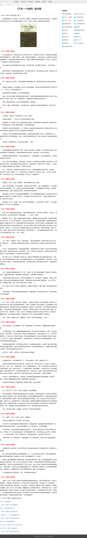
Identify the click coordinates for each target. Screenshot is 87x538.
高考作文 (66, 43)
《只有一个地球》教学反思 (7, 505)
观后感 (78, 33)
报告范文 (13, 5)
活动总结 (37, 1)
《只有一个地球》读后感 (7, 511)
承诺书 (65, 33)
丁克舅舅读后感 (80, 23)
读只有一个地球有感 (5, 521)
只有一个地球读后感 (5, 508)
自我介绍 (66, 36)
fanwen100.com (46, 536)
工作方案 (30, 1)
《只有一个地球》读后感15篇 (8, 531)
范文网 (7, 5)
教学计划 (78, 36)
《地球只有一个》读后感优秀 (8, 515)
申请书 (44, 1)
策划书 (50, 1)
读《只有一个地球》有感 (7, 528)
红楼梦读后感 (67, 23)
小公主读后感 (79, 43)
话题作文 (66, 40)
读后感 (18, 5)
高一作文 (78, 40)
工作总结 (16, 1)
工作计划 (23, 1)
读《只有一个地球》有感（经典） (9, 525)
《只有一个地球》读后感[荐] (8, 518)
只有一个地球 (4, 501)
